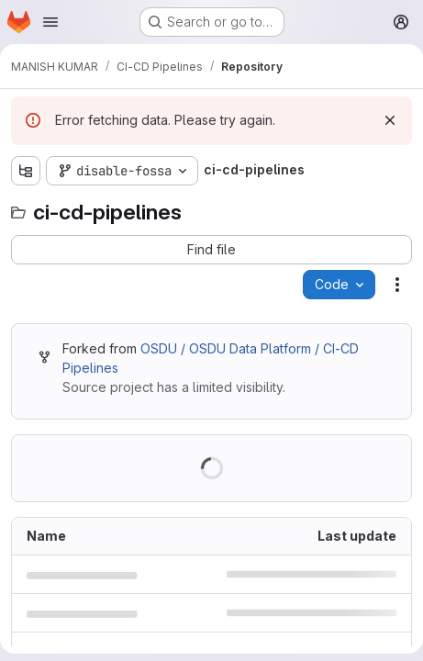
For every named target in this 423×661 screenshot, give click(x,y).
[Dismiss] (390, 120)
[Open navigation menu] (50, 22)
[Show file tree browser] (25, 170)
